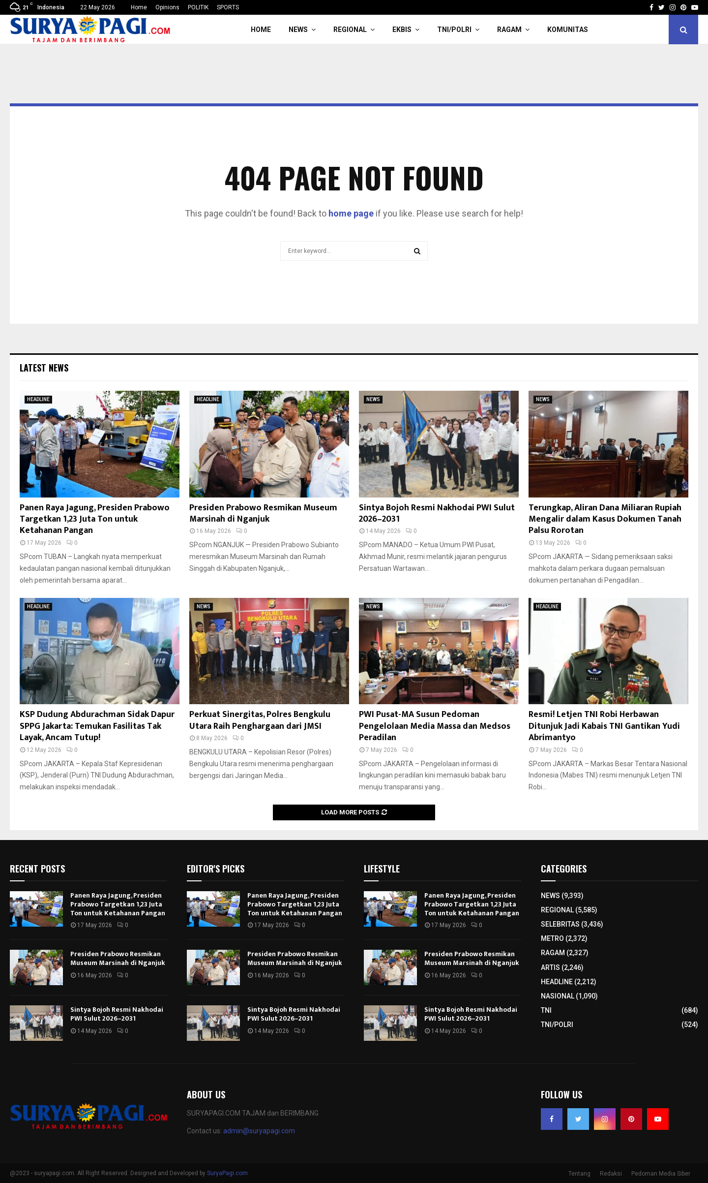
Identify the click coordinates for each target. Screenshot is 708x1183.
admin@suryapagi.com (259, 1131)
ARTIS (550, 967)
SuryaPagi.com (227, 1173)
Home (139, 7)
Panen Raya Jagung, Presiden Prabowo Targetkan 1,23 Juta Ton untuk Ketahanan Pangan (95, 519)
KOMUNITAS (567, 29)
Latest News (44, 367)
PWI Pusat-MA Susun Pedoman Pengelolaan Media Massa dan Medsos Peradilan (434, 726)
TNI (546, 1010)
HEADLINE (38, 399)
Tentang (579, 1173)
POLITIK (198, 7)
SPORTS (228, 7)
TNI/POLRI (454, 29)
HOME (261, 29)
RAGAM (509, 29)
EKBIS (402, 29)
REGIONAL (350, 29)
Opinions (167, 7)
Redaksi (611, 1173)
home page (351, 213)
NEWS (298, 29)
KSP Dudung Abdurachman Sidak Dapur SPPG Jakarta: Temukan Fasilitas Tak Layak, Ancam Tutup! (97, 726)
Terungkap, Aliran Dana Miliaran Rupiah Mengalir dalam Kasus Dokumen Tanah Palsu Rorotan (605, 519)
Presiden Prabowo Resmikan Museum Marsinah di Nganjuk (263, 513)
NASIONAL (557, 996)
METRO (552, 938)
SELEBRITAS (560, 924)
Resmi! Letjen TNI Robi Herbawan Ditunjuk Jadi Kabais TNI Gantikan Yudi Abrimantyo (604, 726)
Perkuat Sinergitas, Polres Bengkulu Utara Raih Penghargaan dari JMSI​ (259, 720)
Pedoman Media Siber (660, 1173)
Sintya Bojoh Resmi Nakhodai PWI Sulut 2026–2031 (437, 513)
